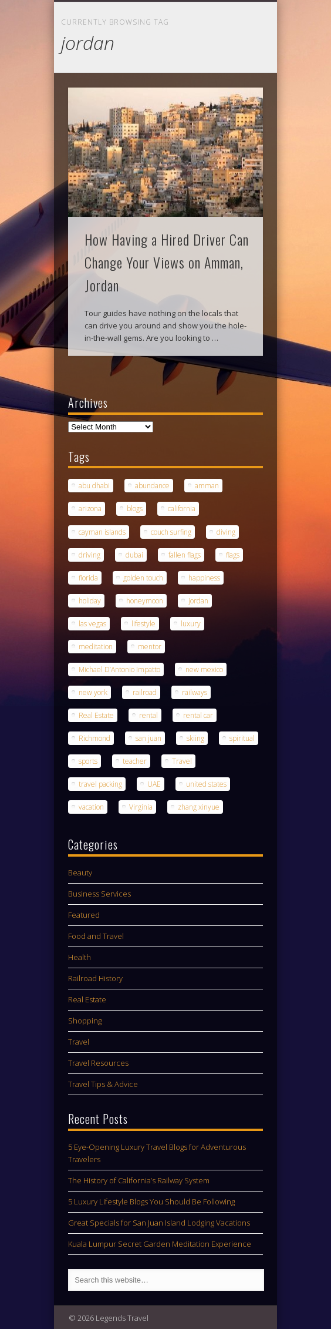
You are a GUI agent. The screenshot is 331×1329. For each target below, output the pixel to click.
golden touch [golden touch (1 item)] (143, 578)
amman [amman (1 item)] (207, 486)
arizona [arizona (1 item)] (90, 509)
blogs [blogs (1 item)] (135, 509)
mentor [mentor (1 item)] (149, 647)
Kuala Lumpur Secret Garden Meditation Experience (159, 1244)
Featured (84, 915)
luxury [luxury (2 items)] (191, 624)
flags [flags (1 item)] (232, 555)
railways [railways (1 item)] (194, 692)
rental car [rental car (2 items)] (198, 715)
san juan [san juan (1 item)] (148, 738)
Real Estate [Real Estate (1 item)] (96, 715)
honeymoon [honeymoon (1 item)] (144, 601)
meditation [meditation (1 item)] (96, 647)
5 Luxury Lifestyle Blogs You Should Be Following (151, 1201)
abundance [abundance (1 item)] (152, 486)
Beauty (80, 872)
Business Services (99, 893)
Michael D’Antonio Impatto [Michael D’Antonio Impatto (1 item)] (119, 669)
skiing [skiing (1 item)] (195, 738)
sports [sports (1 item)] (88, 761)
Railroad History (95, 978)
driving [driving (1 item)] (89, 555)
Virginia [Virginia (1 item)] (141, 807)
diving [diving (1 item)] (226, 532)
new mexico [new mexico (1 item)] (204, 669)
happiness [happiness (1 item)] (204, 578)
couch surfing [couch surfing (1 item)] (171, 532)
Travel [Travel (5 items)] (182, 761)
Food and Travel (96, 936)
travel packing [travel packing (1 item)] (100, 784)
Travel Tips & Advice (103, 1084)
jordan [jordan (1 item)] (198, 601)
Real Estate (87, 999)
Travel (78, 1041)
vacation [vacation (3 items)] (91, 807)
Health (79, 957)
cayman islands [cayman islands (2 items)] (102, 532)
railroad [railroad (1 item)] (145, 692)
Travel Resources (98, 1063)
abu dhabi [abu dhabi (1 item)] (94, 486)
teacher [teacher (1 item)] (135, 761)
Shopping (85, 1020)
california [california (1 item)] (181, 509)
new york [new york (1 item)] (93, 692)
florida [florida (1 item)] (88, 578)
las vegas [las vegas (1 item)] (92, 624)
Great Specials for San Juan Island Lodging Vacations (159, 1222)
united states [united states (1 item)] (206, 784)
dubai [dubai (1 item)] (134, 555)
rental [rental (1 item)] (148, 715)
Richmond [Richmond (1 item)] (94, 738)
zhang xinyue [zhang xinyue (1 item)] (198, 807)
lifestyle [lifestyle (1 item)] (143, 624)
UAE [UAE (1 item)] (154, 784)
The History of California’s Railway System (139, 1180)
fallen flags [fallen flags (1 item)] (184, 555)
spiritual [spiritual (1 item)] (242, 738)
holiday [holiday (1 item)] (90, 601)
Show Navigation (234, 105)
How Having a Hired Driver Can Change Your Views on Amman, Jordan (167, 262)
